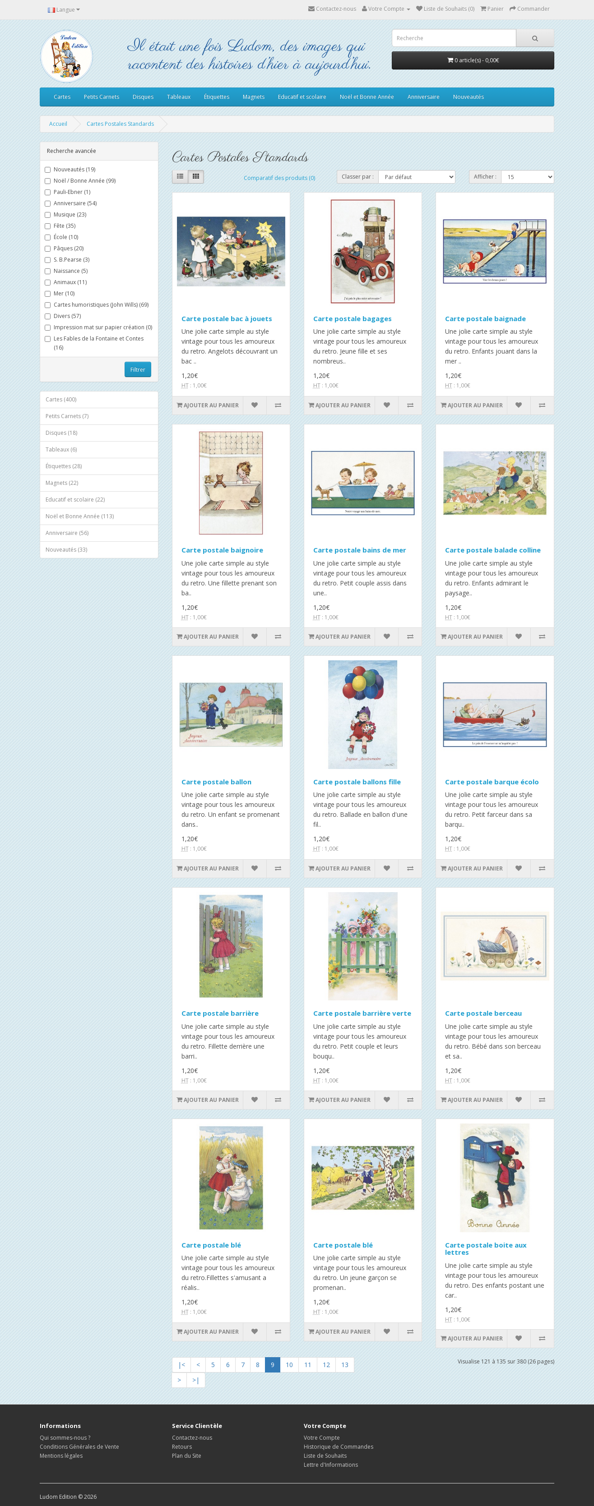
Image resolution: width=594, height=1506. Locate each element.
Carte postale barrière (220, 1013)
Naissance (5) (66, 271)
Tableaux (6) (61, 449)
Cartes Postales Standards (120, 124)
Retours (182, 1447)
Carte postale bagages (352, 318)
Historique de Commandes (338, 1447)
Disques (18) (61, 433)
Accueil (58, 124)
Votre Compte (322, 1438)
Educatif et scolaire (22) (75, 499)
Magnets (254, 97)
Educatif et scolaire (302, 97)
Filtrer (137, 369)
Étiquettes (216, 97)
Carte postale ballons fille (357, 781)
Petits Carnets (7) (67, 416)
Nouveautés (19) (70, 169)
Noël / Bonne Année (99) (80, 180)
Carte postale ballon (216, 781)
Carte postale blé (211, 1244)
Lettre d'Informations (331, 1465)
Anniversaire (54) (71, 203)
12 (326, 1364)
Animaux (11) (66, 282)
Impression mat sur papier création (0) (98, 327)
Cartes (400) (61, 399)
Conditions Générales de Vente (79, 1447)
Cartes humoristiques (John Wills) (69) (96, 305)
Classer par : (358, 176)
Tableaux (178, 97)
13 (344, 1364)
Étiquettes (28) (64, 466)
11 (307, 1364)
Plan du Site (186, 1456)
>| (196, 1380)
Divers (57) (63, 316)
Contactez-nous (332, 9)
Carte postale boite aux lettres (486, 1248)
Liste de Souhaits (325, 1456)
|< (181, 1364)
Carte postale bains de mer (359, 549)
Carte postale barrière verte (362, 1013)
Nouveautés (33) (66, 549)
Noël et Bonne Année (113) (80, 516)
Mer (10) (59, 293)
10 (289, 1364)
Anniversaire (424, 97)
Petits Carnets (101, 97)
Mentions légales (61, 1456)
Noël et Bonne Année (367, 97)
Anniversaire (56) (67, 533)
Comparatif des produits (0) (279, 178)
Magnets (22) (62, 483)
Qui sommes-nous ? (65, 1438)
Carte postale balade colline (493, 549)
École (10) (61, 237)
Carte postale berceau (483, 1013)
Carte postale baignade (485, 318)
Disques (143, 97)
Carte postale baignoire (222, 549)
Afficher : (485, 176)
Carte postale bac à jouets (226, 318)
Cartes (62, 97)
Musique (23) (65, 214)
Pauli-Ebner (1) (67, 192)
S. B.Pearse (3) (67, 259)
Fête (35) (60, 226)
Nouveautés (468, 97)
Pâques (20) (64, 248)
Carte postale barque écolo (492, 781)
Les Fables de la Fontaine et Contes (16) (94, 343)
